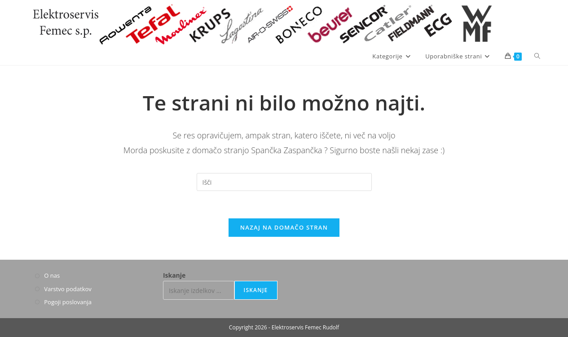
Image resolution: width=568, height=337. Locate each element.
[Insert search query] (284, 182)
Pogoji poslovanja (68, 302)
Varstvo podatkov (68, 289)
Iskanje (174, 275)
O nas (52, 275)
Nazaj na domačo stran (284, 227)
